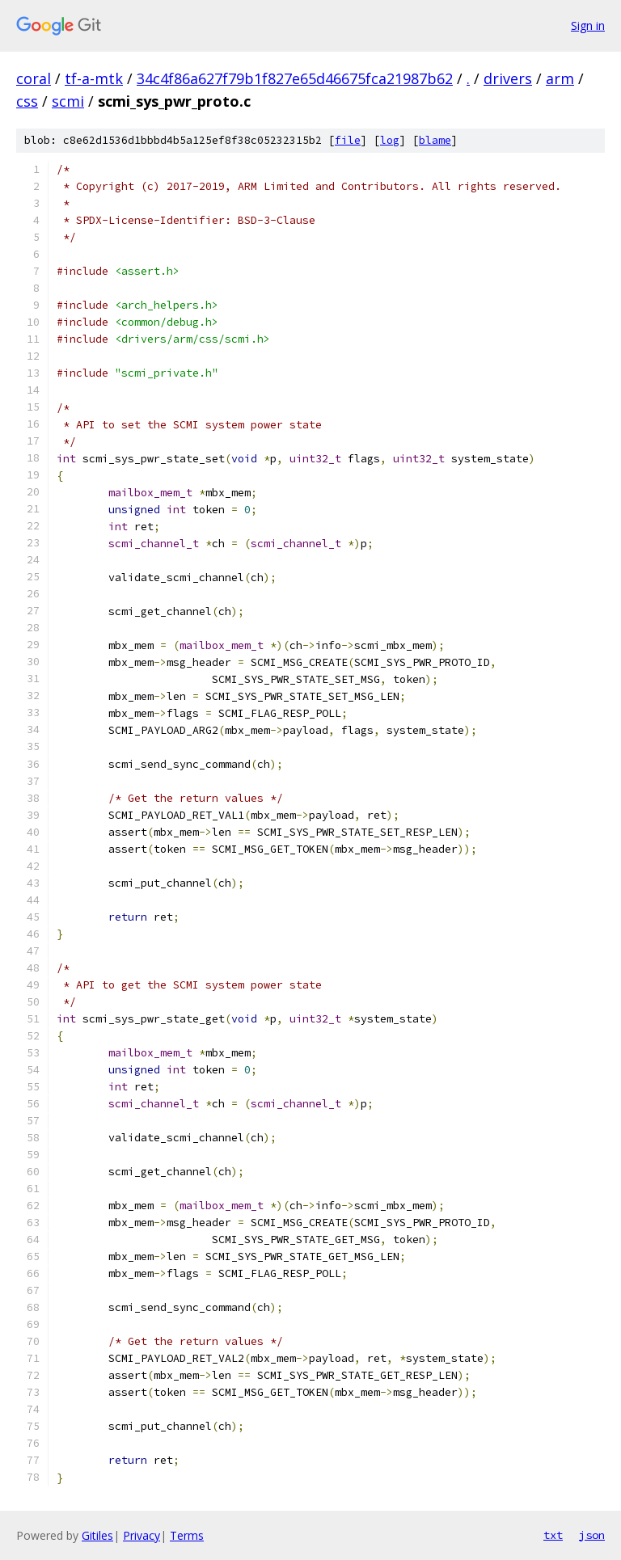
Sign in (588, 25)
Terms (187, 1535)
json (592, 1535)
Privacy (141, 1535)
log (389, 140)
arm (560, 78)
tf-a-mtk (94, 78)
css (27, 101)
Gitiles (97, 1535)
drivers (508, 78)
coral (33, 78)
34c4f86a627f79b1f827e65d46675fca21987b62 (295, 78)
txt (553, 1535)
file (348, 140)
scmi (68, 101)
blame (435, 140)
